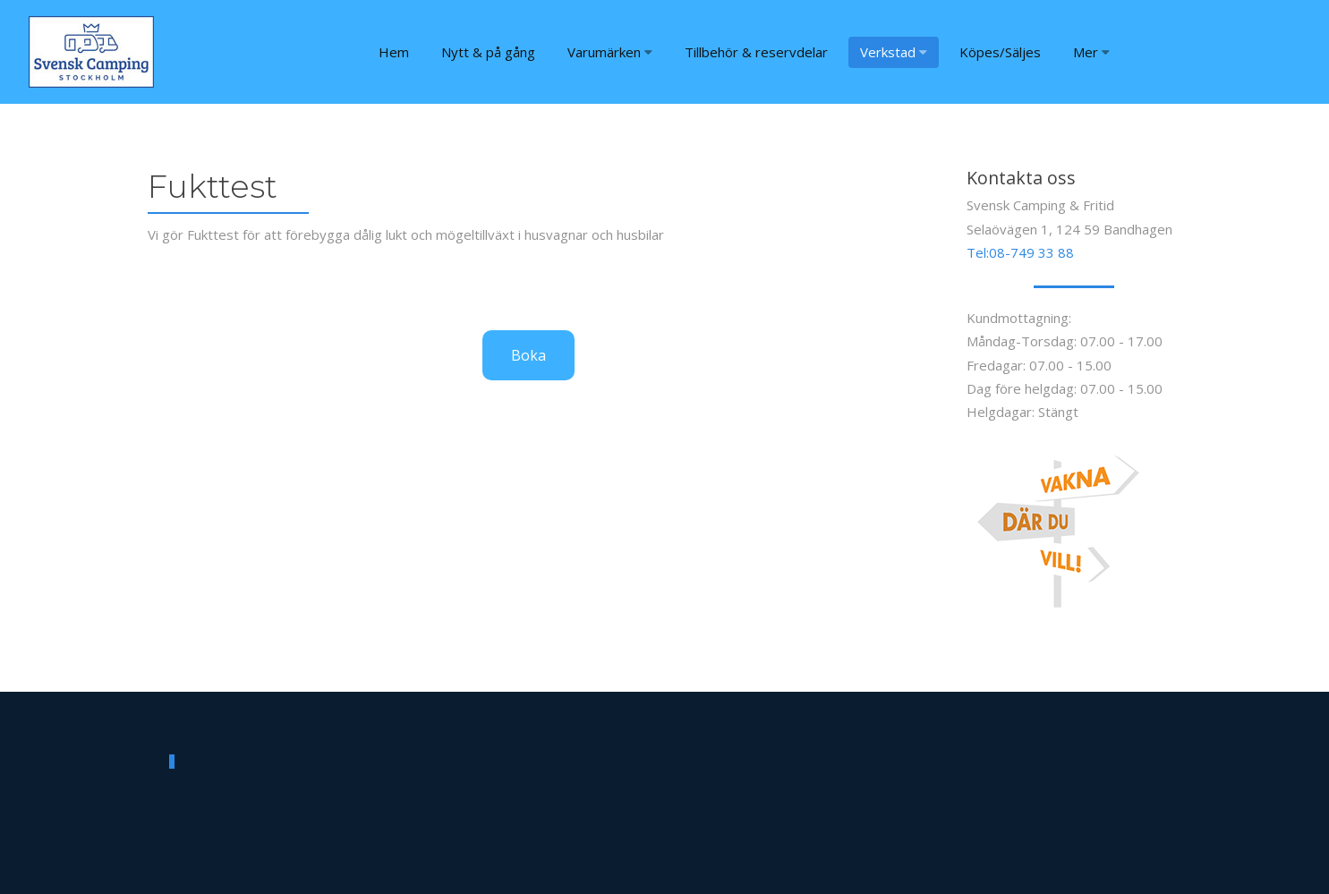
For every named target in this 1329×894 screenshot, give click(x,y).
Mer (1091, 52)
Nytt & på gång (488, 52)
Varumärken (609, 52)
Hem (394, 52)
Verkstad (893, 52)
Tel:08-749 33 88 (1020, 252)
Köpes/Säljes (1000, 52)
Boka (528, 355)
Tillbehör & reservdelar (756, 52)
